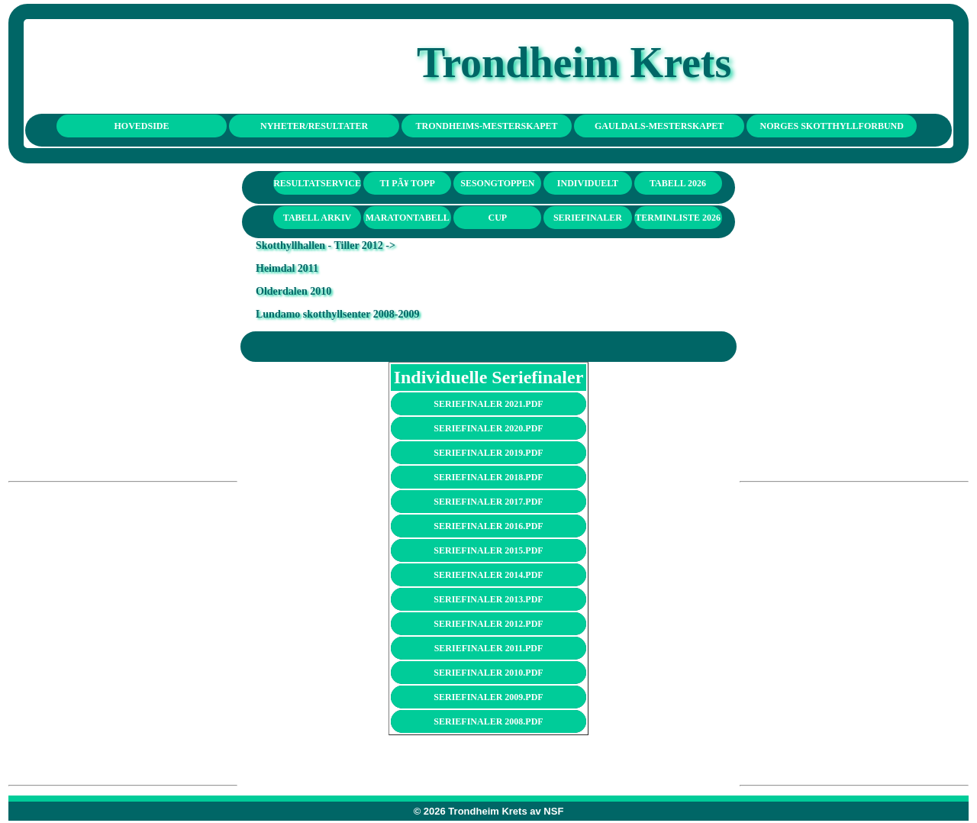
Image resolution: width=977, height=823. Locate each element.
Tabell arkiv (317, 217)
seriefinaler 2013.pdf (488, 599)
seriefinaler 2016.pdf (488, 526)
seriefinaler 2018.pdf (488, 477)
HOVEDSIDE (141, 126)
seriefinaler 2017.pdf (488, 501)
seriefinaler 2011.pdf (488, 648)
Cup (497, 217)
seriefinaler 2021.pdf (488, 404)
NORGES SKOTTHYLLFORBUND (832, 126)
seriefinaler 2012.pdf (488, 623)
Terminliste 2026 (678, 217)
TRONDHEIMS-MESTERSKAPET (487, 126)
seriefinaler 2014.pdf (488, 575)
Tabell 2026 (678, 183)
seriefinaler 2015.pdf (488, 550)
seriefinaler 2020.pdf (488, 428)
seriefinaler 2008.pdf (488, 721)
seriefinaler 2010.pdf (488, 672)
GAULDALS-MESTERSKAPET (659, 126)
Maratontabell (408, 217)
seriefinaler (587, 217)
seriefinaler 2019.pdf (488, 452)
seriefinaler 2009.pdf (488, 697)
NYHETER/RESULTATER (314, 126)
